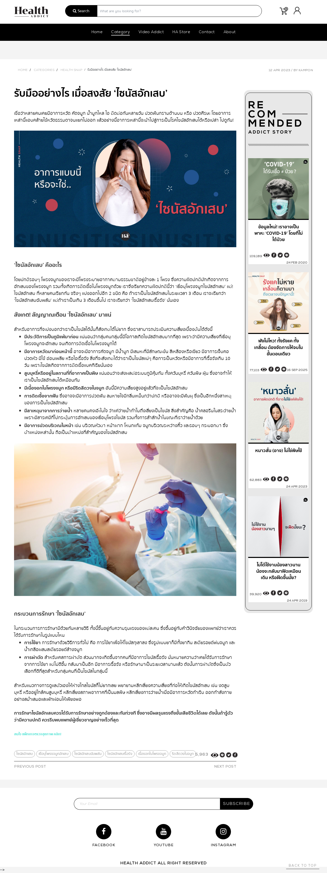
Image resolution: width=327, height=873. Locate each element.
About (230, 32)
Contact (207, 32)
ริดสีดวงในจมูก (183, 754)
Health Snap (71, 70)
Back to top (303, 865)
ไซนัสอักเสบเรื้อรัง (119, 754)
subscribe (236, 804)
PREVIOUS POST (30, 767)
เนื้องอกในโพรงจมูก (152, 754)
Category (120, 32)
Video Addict (151, 32)
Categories (44, 70)
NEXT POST (225, 767)
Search (81, 11)
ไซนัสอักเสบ (24, 754)
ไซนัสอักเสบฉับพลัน (87, 754)
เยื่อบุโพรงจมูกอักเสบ (53, 754)
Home (96, 32)
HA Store (181, 32)
